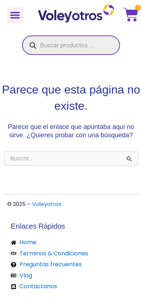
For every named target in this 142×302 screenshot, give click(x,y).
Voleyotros (46, 204)
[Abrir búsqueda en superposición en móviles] (71, 45)
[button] (15, 15)
